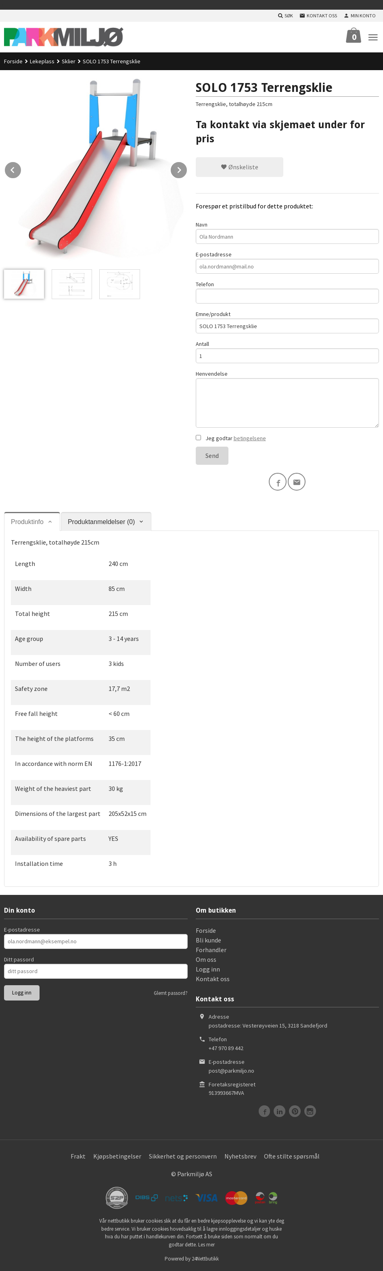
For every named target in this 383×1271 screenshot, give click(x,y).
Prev (21, 168)
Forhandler (211, 950)
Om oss (206, 959)
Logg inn (208, 969)
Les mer (206, 1244)
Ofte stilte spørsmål (292, 1156)
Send (212, 455)
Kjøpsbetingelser (117, 1156)
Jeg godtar (231, 438)
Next (187, 168)
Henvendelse (287, 399)
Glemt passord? (171, 993)
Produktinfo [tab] (27, 521)
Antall (287, 351)
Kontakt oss (213, 979)
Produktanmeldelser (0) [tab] (101, 521)
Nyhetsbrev (240, 1156)
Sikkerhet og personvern (183, 1156)
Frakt (78, 1156)
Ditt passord (19, 959)
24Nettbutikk (205, 1258)
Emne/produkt (287, 321)
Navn (287, 232)
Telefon (287, 292)
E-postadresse (287, 262)
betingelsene (250, 438)
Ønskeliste (239, 167)
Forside (13, 61)
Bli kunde (208, 940)
